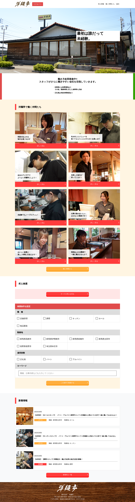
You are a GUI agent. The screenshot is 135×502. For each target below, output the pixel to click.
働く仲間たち (110, 4)
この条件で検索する (67, 383)
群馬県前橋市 (78, 339)
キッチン (76, 318)
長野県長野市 (25, 346)
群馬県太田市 (104, 339)
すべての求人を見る (67, 294)
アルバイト (77, 359)
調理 (48, 318)
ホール (101, 318)
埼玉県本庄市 (52, 346)
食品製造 (24, 326)
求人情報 (101, 4)
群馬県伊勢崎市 (52, 339)
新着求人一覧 (67, 475)
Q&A (117, 4)
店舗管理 (24, 318)
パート (49, 359)
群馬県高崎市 (25, 339)
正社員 (23, 359)
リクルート (39, 4)
